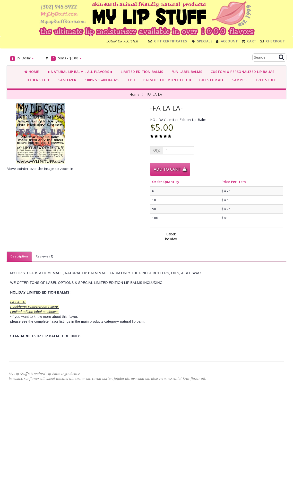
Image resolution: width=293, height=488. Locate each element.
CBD (130, 80)
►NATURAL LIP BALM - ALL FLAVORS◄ (78, 71)
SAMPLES (239, 80)
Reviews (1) (44, 256)
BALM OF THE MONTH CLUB (166, 80)
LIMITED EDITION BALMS (141, 71)
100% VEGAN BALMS (101, 80)
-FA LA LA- (155, 94)
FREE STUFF (265, 80)
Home (31, 71)
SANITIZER (66, 80)
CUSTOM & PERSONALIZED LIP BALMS (241, 71)
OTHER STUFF (37, 80)
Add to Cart (170, 169)
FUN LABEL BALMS (185, 71)
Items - (63, 58)
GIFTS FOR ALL (210, 80)
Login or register (122, 41)
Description (19, 256)
